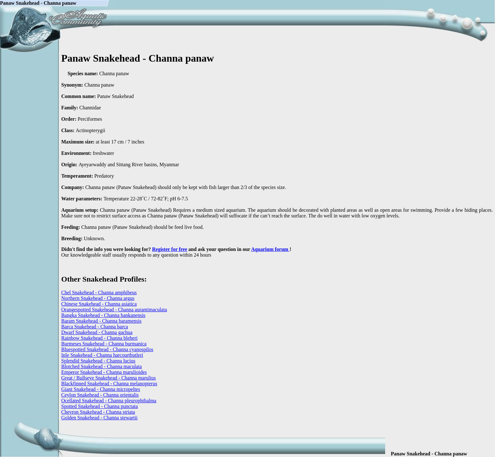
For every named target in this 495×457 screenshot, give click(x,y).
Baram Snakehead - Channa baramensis (101, 321)
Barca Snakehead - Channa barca (94, 326)
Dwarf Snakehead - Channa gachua (97, 332)
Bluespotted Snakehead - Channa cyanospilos (107, 349)
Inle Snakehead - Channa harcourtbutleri (102, 355)
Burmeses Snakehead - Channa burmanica (103, 343)
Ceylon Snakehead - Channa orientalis (100, 395)
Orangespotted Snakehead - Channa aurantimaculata (114, 309)
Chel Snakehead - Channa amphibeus (99, 292)
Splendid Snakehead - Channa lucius (98, 360)
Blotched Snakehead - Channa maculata (101, 366)
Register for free (169, 249)
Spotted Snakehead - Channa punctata (99, 406)
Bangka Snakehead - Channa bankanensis (103, 315)
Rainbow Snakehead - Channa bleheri (99, 338)
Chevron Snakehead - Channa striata (98, 412)
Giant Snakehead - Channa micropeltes (100, 389)
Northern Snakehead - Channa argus (97, 298)
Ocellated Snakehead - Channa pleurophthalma (108, 400)
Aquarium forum (270, 249)
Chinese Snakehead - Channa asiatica (99, 304)
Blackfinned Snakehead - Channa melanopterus (109, 383)
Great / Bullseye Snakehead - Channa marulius (108, 378)
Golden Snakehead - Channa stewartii (99, 417)
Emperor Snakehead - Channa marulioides (104, 372)
